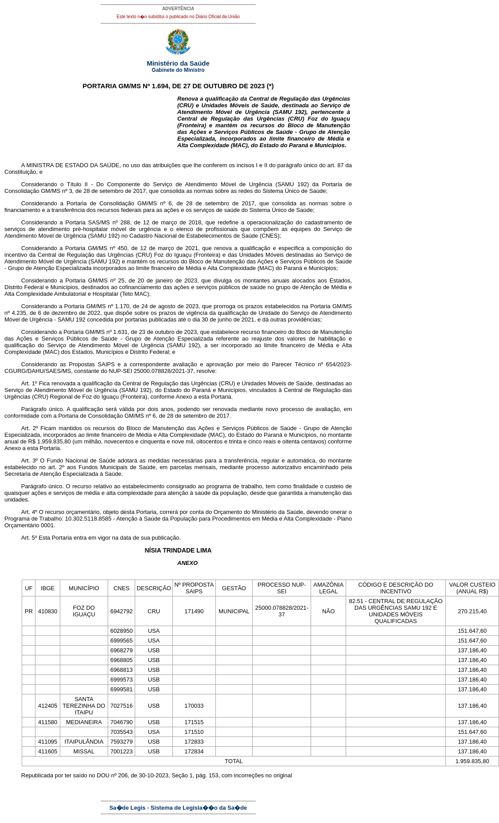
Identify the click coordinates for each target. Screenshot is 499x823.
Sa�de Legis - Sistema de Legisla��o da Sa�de (178, 807)
